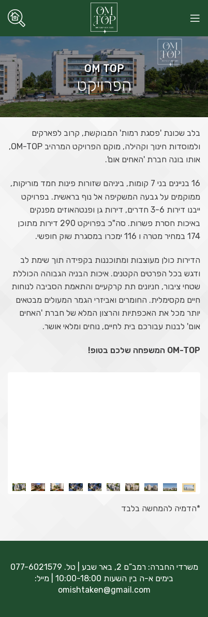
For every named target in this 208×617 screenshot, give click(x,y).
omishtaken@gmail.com (104, 590)
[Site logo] (104, 17)
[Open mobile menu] (195, 18)
